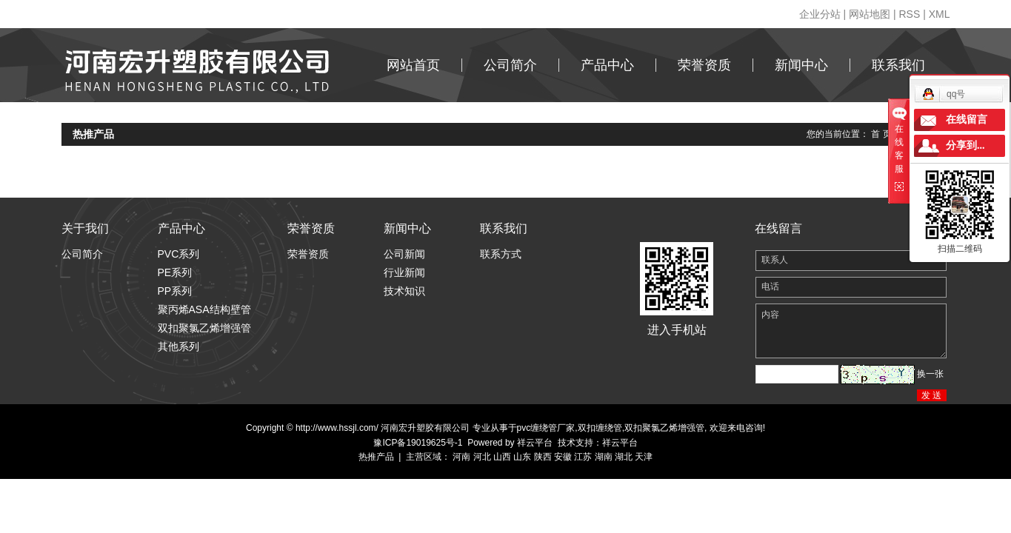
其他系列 (178, 346)
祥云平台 (535, 443)
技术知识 (404, 291)
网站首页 (413, 65)
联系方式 (500, 254)
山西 (502, 457)
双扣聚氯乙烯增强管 (204, 328)
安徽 (563, 457)
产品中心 (607, 65)
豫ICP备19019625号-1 (417, 443)
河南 (461, 457)
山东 (522, 457)
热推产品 (376, 457)
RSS (909, 14)
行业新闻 (404, 272)
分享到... (965, 145)
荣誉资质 (704, 65)
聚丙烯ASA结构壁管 (204, 309)
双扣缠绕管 (600, 428)
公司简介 (510, 65)
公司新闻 (404, 254)
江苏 (583, 457)
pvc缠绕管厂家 (546, 428)
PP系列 (175, 291)
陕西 (543, 457)
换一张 (930, 374)
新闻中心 (801, 65)
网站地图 (869, 14)
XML (939, 14)
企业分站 (820, 14)
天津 (644, 457)
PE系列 (175, 272)
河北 (482, 457)
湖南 (604, 457)
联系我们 (898, 65)
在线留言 (966, 119)
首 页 (881, 134)
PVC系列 (179, 254)
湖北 (624, 457)
